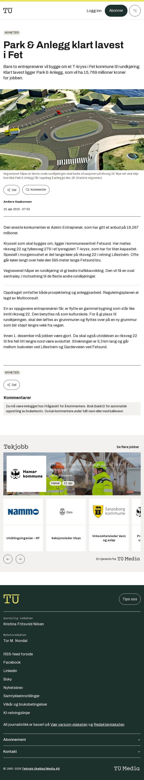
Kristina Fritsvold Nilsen (23, 624)
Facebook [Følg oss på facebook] (12, 662)
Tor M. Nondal (15, 641)
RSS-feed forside (18, 654)
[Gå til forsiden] (7, 10)
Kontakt (72, 752)
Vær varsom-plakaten (69, 725)
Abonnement (72, 740)
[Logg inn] (93, 11)
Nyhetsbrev (13, 688)
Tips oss (130, 599)
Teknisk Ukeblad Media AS (41, 768)
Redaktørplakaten (109, 725)
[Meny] (135, 10)
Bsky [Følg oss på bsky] (7, 679)
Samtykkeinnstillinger (21, 696)
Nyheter (12, 32)
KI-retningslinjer (16, 713)
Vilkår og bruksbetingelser (25, 704)
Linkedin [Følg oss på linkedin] (10, 671)
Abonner (116, 11)
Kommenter (36, 189)
